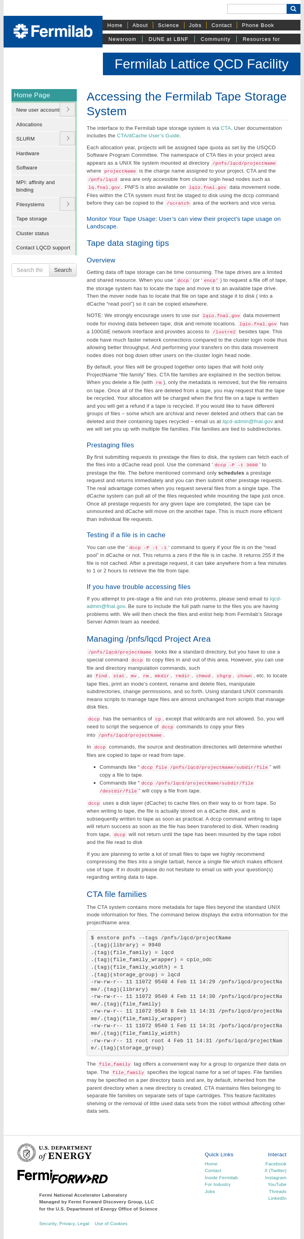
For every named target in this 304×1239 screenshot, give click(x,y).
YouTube (277, 1184)
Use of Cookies (111, 1223)
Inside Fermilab (221, 1177)
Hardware (27, 153)
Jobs (195, 25)
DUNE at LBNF (168, 39)
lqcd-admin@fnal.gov (247, 421)
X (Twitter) (275, 1170)
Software (26, 168)
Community (215, 39)
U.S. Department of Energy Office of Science (107, 1208)
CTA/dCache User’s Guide (148, 136)
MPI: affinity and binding (35, 186)
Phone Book (258, 25)
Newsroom (122, 39)
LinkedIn (277, 1198)
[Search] (257, 9)
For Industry (217, 1184)
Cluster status (32, 233)
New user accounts (39, 110)
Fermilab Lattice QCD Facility (202, 63)
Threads (278, 1191)
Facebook (276, 1163)
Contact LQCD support (43, 248)
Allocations (29, 124)
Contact (221, 25)
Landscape (101, 226)
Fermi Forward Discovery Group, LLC (111, 1201)
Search (63, 270)
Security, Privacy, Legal (64, 1223)
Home (115, 25)
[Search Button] (293, 9)
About (140, 25)
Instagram (276, 1177)
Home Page (32, 95)
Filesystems (30, 204)
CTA (226, 128)
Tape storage (31, 219)
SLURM (25, 139)
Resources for (261, 39)
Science (168, 25)
